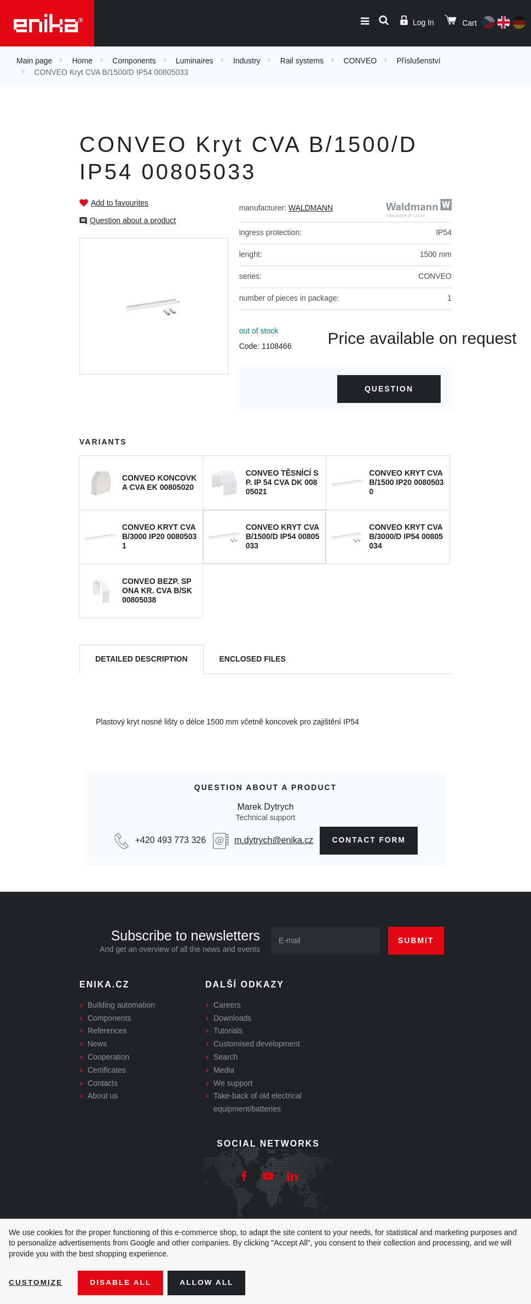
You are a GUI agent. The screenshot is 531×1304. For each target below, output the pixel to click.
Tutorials (228, 1031)
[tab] (141, 660)
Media (223, 1070)
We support (232, 1083)
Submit (416, 940)
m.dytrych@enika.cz (272, 840)
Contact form (369, 840)
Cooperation (108, 1057)
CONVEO (360, 60)
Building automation (121, 1005)
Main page (34, 60)
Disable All (122, 1282)
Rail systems (302, 60)
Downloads (232, 1018)
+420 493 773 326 (169, 840)
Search (225, 1057)
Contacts (103, 1083)
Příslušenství (418, 60)
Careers (227, 1005)
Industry (247, 60)
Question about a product (133, 220)
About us (103, 1096)
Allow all (209, 1282)
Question (389, 388)
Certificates (107, 1070)
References (107, 1031)
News (97, 1044)
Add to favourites (119, 202)
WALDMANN (310, 207)
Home (82, 60)
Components (133, 60)
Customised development (256, 1044)
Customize (36, 1282)
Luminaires (194, 60)
